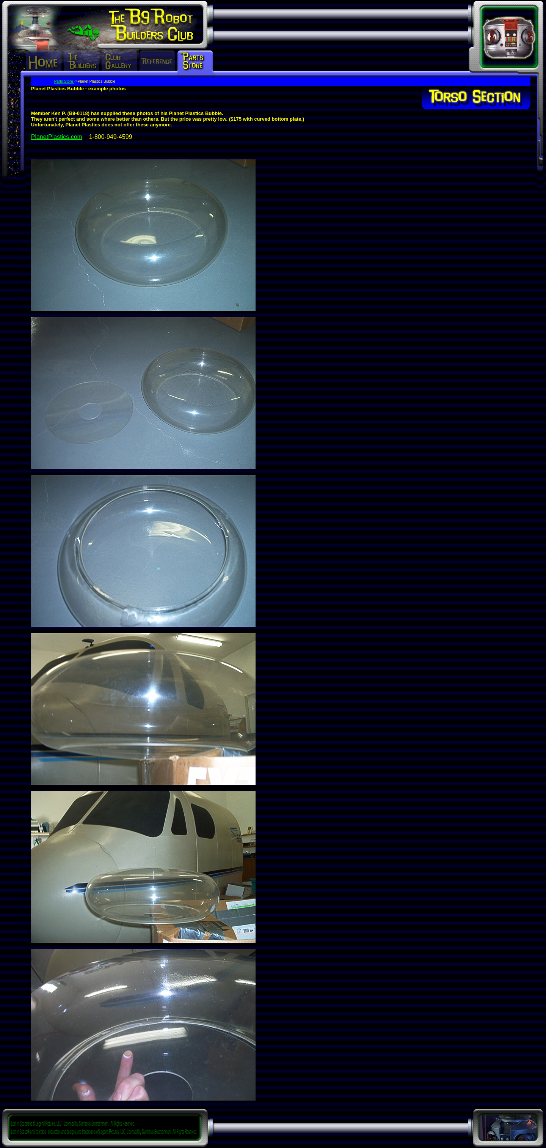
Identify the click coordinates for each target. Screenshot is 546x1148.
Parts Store (64, 81)
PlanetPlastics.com (56, 137)
